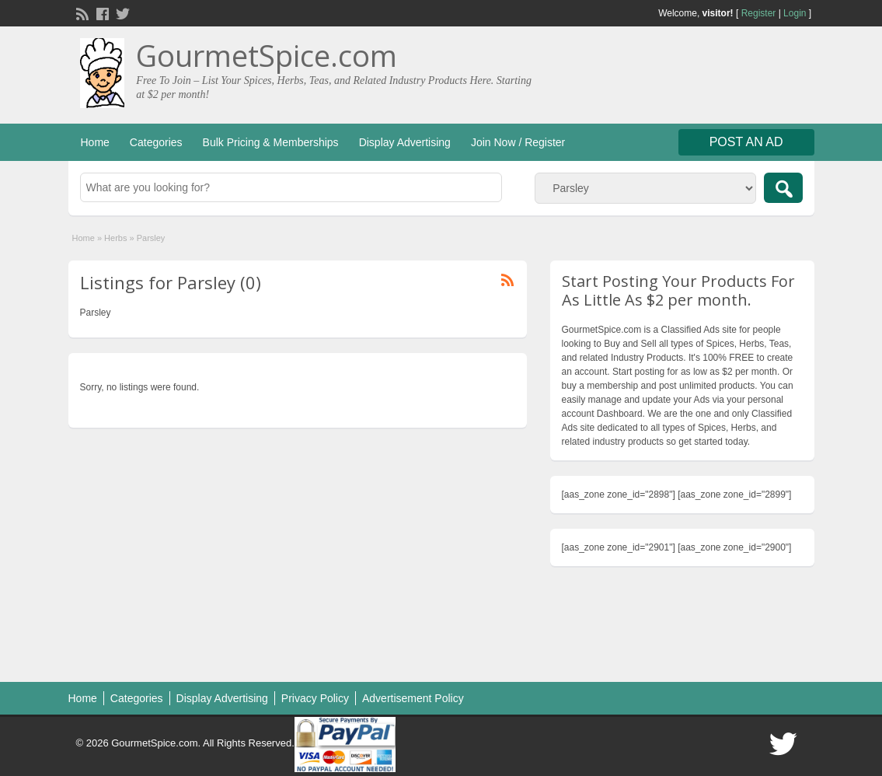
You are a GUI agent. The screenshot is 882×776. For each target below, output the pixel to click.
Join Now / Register (518, 142)
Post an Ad (746, 142)
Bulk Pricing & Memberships (271, 142)
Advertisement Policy (413, 698)
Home (95, 142)
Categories (156, 142)
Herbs (115, 238)
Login (794, 13)
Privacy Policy (315, 698)
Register (758, 13)
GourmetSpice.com (266, 55)
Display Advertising (405, 142)
